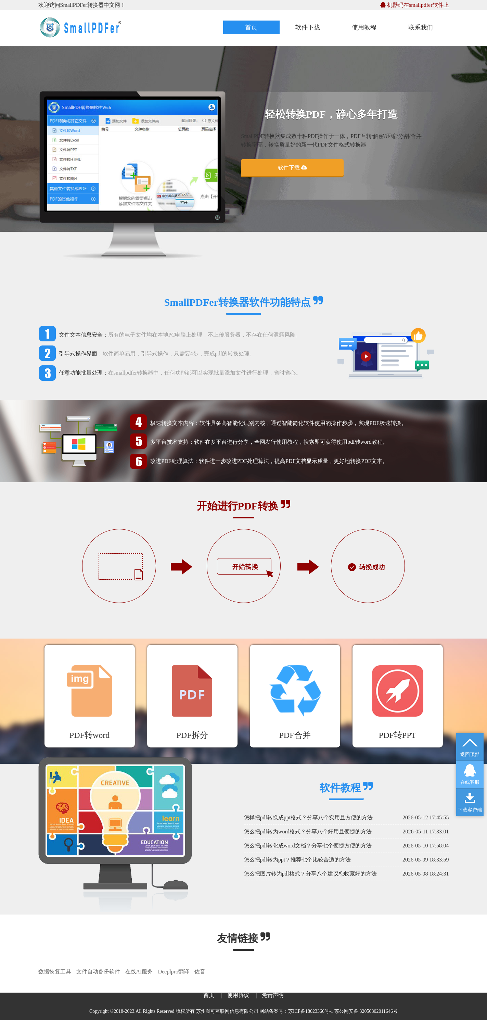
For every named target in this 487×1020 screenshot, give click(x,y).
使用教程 (364, 27)
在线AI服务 (139, 971)
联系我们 (420, 27)
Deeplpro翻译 (173, 971)
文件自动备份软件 (98, 971)
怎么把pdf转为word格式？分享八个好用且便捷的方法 (308, 831)
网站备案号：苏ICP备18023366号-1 (296, 1011)
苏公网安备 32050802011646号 (366, 1011)
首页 (251, 27)
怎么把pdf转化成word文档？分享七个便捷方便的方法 (308, 845)
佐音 (199, 971)
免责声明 (273, 995)
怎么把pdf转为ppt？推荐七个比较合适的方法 (297, 859)
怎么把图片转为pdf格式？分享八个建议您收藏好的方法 (310, 874)
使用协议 (238, 995)
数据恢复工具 (54, 971)
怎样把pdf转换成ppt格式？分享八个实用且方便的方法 (308, 817)
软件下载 (307, 27)
